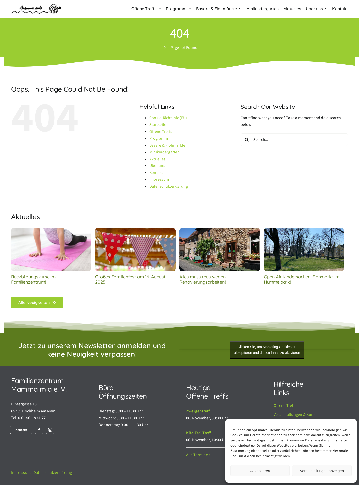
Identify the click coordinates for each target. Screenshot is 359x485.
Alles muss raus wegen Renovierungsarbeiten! (203, 279)
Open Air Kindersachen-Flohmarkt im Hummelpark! (301, 279)
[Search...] (294, 139)
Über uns (157, 165)
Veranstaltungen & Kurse (295, 414)
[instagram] (50, 430)
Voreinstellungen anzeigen (322, 471)
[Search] (247, 139)
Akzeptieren (260, 471)
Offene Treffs (160, 131)
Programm (158, 138)
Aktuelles (157, 159)
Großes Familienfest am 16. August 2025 (130, 279)
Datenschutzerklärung (168, 186)
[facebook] (39, 430)
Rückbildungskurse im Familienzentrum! (33, 279)
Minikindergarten (164, 152)
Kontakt (156, 172)
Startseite (157, 124)
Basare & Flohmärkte (167, 145)
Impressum (159, 179)
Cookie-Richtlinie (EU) (168, 118)
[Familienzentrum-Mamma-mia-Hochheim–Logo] (36, 6)
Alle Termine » (198, 455)
